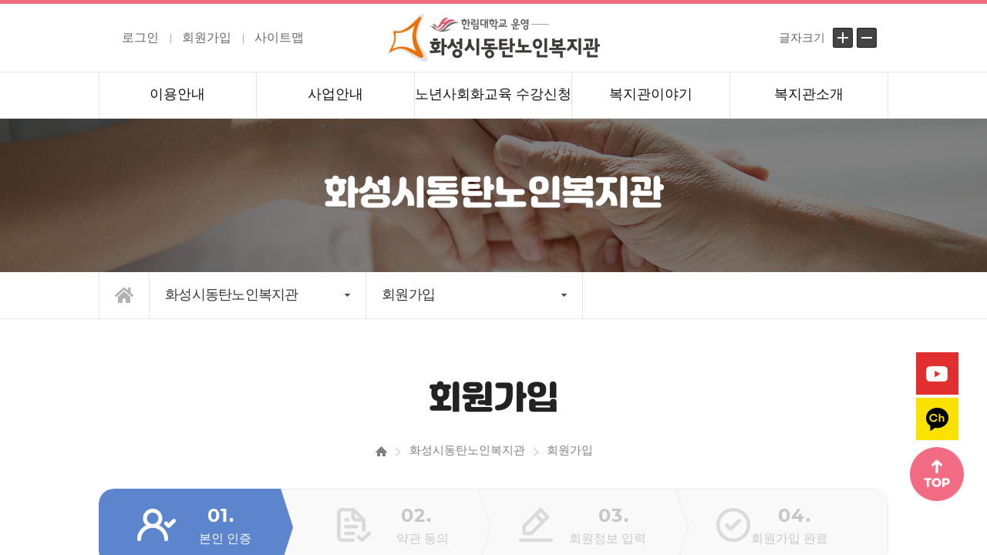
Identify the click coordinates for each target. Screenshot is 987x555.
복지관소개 (809, 94)
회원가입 (206, 37)
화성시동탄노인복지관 (231, 294)
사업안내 (335, 94)
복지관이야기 (650, 94)
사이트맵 (279, 37)
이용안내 (177, 94)
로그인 (140, 37)
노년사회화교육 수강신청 (493, 94)
